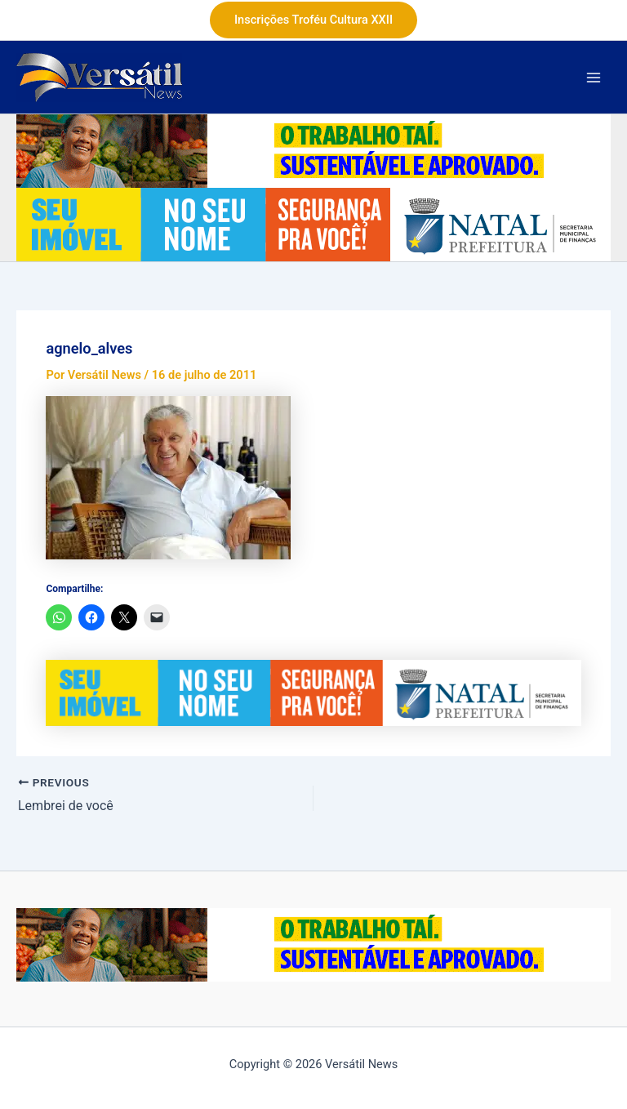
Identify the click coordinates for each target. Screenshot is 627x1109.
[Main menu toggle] (593, 77)
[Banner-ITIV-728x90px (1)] (313, 223)
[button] (313, 20)
